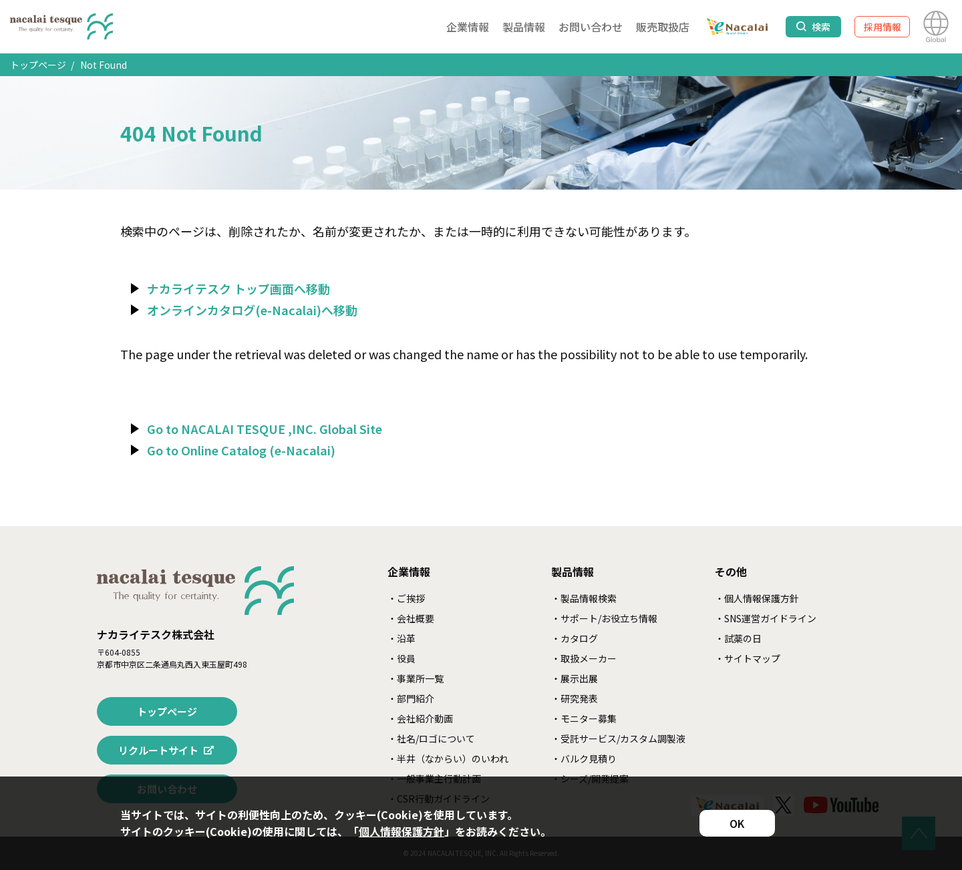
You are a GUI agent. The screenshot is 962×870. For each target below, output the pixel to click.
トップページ (38, 64)
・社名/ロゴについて (431, 738)
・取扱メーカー (584, 658)
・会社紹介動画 (420, 718)
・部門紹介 (410, 698)
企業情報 (467, 27)
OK (737, 823)
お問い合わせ (590, 27)
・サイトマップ (747, 658)
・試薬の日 (738, 638)
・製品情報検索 (584, 598)
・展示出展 (574, 678)
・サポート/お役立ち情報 (604, 618)
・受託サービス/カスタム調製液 (618, 738)
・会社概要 (410, 618)
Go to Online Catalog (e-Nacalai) (241, 450)
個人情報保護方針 (401, 831)
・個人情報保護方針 (757, 598)
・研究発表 (574, 698)
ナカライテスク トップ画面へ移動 (238, 288)
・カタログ (574, 638)
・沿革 (401, 638)
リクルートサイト (158, 750)
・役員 (401, 658)
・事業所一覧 (415, 678)
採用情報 (882, 26)
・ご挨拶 (406, 598)
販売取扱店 (662, 27)
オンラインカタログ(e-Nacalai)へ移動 (252, 309)
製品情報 (523, 27)
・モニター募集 (584, 718)
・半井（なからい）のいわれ (447, 758)
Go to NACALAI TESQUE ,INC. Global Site (264, 428)
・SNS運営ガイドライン (765, 618)
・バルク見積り (584, 758)
